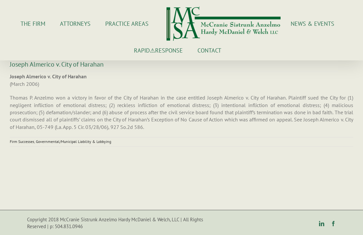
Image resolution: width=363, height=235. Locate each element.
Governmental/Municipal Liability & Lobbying (73, 141)
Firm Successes (22, 141)
